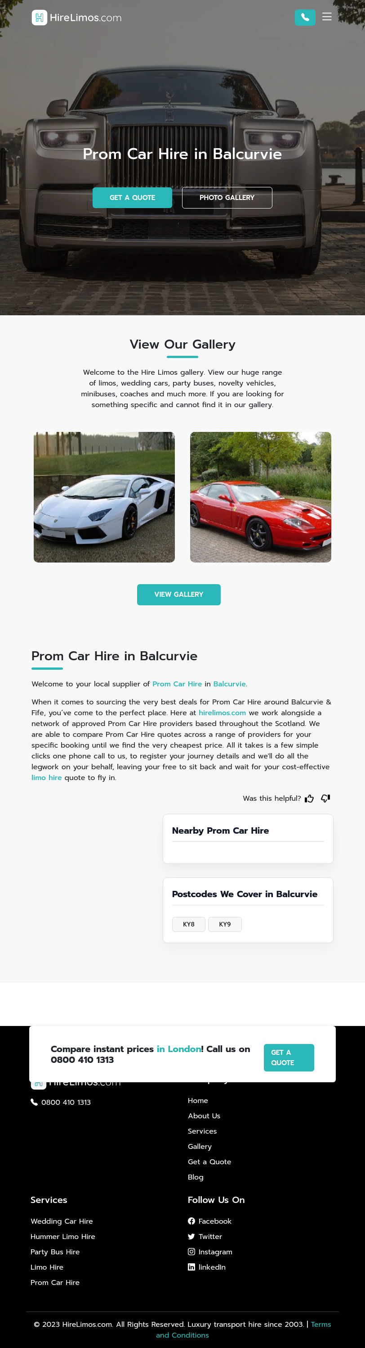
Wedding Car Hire (62, 1221)
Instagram (210, 1252)
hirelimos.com (222, 713)
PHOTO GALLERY (227, 198)
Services (202, 1131)
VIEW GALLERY (179, 594)
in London (179, 1049)
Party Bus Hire (55, 1252)
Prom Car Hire (177, 684)
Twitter (205, 1236)
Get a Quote (209, 1162)
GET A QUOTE (132, 198)
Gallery (200, 1146)
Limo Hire (47, 1267)
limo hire (46, 777)
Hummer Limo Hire (63, 1236)
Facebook (210, 1221)
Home (198, 1100)
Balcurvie (230, 684)
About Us (204, 1116)
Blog (196, 1177)
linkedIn (207, 1267)
